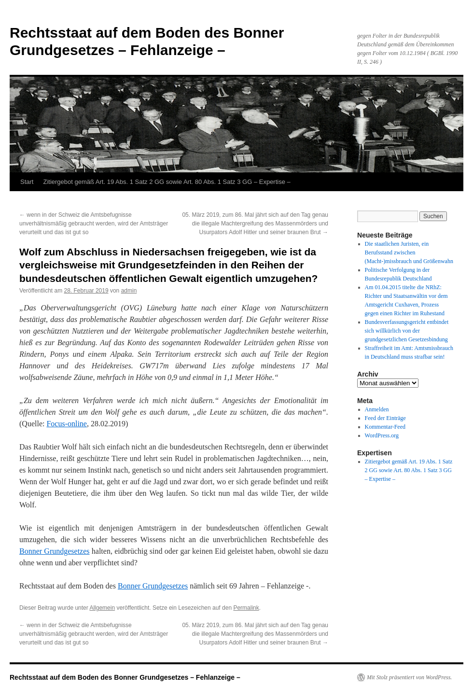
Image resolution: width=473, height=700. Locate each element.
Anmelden (377, 409)
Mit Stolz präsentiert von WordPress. (409, 677)
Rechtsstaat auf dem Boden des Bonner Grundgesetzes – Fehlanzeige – (125, 677)
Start (26, 181)
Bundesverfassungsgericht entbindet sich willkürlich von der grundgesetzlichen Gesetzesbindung (407, 331)
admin (129, 290)
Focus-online (66, 424)
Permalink (246, 607)
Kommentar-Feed (385, 426)
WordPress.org (382, 435)
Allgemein (102, 607)
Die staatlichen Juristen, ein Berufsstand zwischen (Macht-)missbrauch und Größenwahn (409, 252)
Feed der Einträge (385, 418)
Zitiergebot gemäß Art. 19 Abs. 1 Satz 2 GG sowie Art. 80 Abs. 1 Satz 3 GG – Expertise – (166, 181)
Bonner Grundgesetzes (54, 551)
